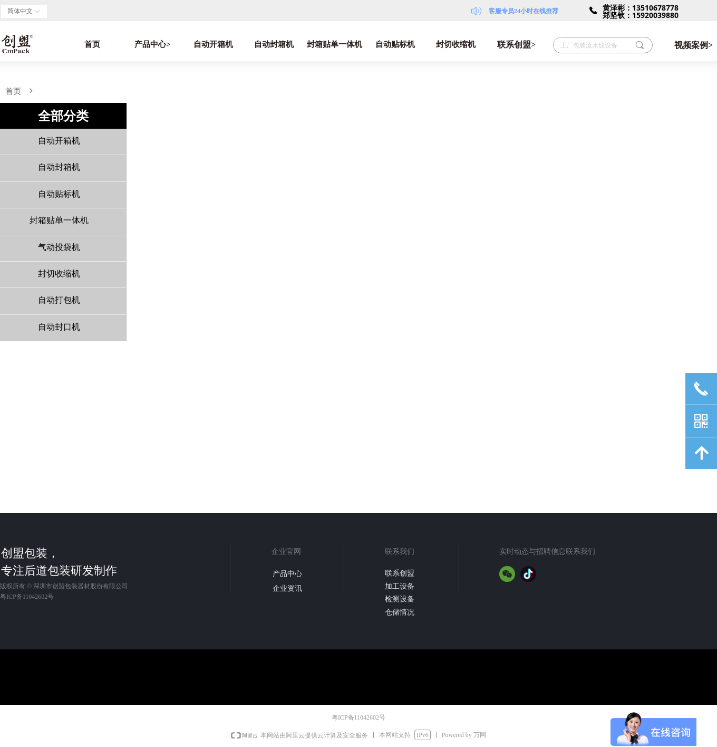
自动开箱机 (213, 44)
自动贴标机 (395, 44)
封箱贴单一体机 (334, 44)
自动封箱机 (274, 44)
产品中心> (152, 44)
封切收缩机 (456, 44)
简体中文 (20, 11)
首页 (92, 44)
